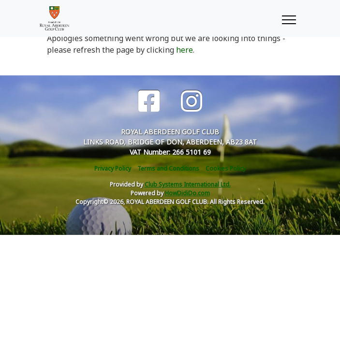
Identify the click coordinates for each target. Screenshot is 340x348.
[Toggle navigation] (288, 18)
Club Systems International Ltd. (188, 184)
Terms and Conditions (168, 168)
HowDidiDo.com (187, 193)
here (184, 49)
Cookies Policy (226, 168)
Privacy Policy (112, 168)
